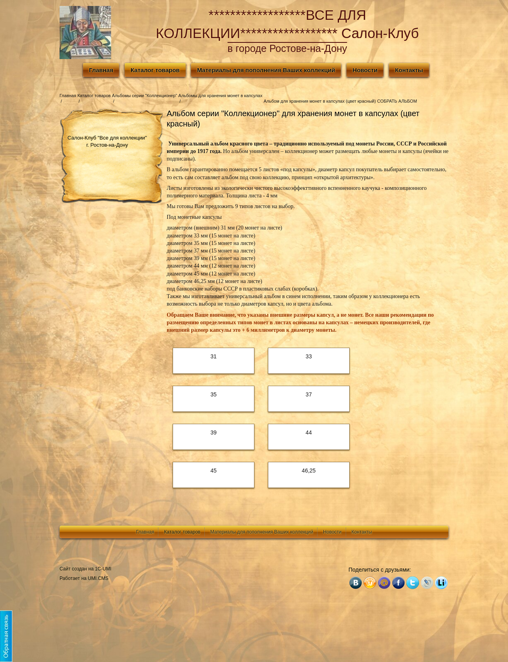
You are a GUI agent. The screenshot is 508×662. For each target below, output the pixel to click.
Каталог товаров (155, 70)
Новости (364, 70)
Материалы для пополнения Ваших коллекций (266, 70)
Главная (101, 70)
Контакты (409, 70)
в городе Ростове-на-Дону (287, 48)
